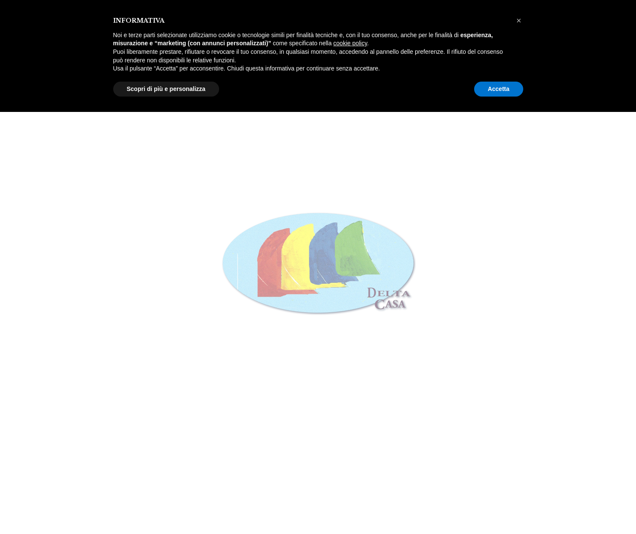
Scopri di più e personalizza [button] (166, 88)
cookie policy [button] (350, 43)
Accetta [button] (499, 88)
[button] (519, 20)
